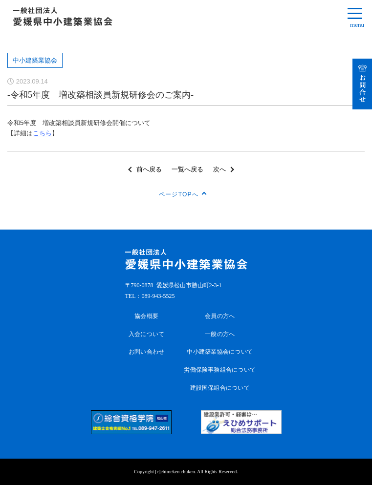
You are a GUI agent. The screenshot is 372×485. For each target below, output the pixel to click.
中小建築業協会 (35, 60)
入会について (146, 334)
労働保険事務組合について (220, 369)
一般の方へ (220, 334)
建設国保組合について (220, 387)
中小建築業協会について (220, 351)
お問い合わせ (146, 351)
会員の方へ (220, 316)
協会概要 (146, 316)
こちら (42, 133)
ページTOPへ (178, 194)
